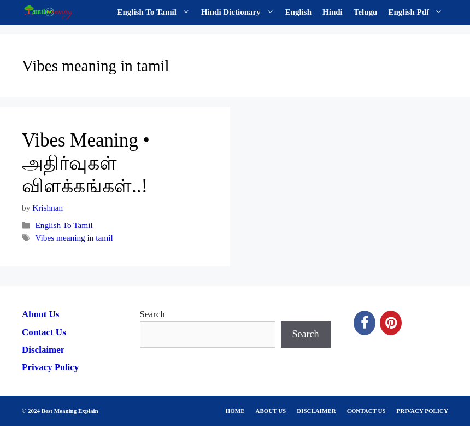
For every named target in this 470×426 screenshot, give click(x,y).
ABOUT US (271, 410)
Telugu (366, 12)
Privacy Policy (50, 367)
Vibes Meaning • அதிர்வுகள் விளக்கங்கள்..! (86, 163)
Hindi (332, 12)
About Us (41, 314)
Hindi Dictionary (240, 12)
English (298, 12)
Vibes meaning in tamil (74, 237)
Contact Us (44, 332)
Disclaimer (43, 350)
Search (152, 314)
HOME (235, 410)
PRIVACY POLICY (422, 410)
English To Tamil (157, 12)
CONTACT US (366, 410)
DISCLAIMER (316, 410)
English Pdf (418, 12)
